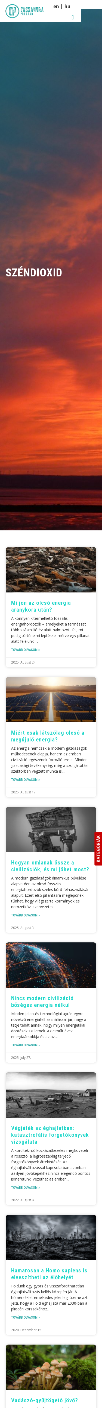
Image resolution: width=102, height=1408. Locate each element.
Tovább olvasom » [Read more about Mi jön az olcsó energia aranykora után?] (25, 650)
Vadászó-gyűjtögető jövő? (44, 1400)
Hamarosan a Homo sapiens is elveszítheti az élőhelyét (49, 1274)
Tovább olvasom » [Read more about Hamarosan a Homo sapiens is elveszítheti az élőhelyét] (25, 1317)
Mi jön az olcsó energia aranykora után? (41, 606)
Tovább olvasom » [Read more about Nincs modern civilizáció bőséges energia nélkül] (25, 1045)
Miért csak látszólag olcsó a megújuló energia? (48, 736)
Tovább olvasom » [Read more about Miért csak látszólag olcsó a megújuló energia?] (25, 780)
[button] (94, 9)
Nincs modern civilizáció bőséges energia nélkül (42, 1001)
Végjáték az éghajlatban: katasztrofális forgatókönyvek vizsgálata (50, 1135)
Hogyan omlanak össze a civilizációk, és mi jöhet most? (50, 866)
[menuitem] (83, 9)
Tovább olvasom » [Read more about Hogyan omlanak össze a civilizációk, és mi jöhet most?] (25, 915)
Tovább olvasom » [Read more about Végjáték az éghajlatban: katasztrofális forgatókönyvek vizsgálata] (25, 1188)
